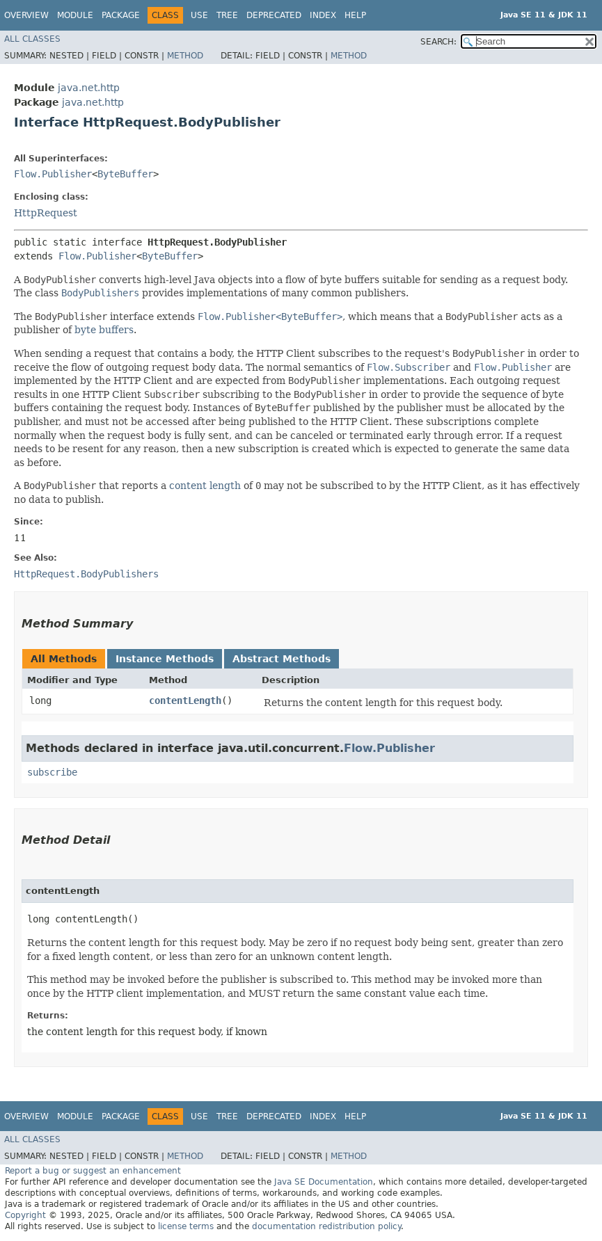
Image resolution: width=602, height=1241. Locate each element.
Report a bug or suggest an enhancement (93, 1171)
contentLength (185, 700)
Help (355, 15)
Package (121, 15)
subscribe (52, 772)
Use (199, 15)
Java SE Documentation (323, 1182)
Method (185, 56)
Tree (227, 15)
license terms (186, 1226)
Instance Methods (165, 658)
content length (205, 485)
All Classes (32, 39)
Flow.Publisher (53, 173)
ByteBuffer (125, 173)
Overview (26, 15)
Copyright (25, 1215)
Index (323, 15)
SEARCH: (438, 42)
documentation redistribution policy (326, 1226)
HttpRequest (45, 212)
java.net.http (89, 87)
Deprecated (273, 15)
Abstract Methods (281, 658)
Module (75, 15)
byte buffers (104, 329)
